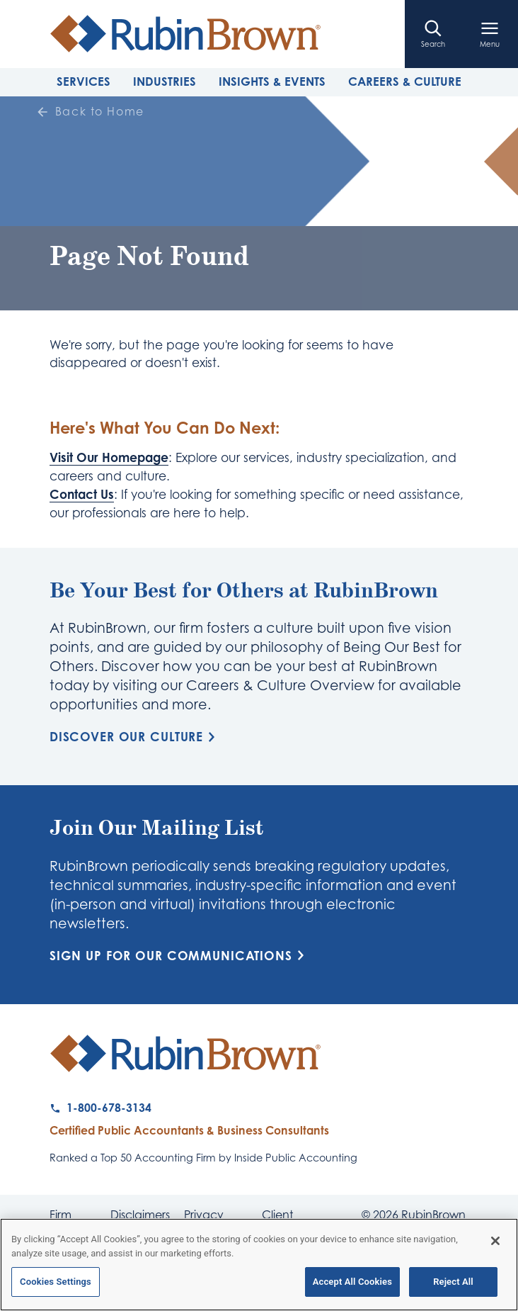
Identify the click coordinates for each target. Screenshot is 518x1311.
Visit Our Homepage (109, 457)
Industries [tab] (164, 81)
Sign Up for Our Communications (179, 956)
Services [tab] (83, 81)
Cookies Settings (55, 1283)
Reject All (453, 1283)
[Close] (495, 1242)
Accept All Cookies (352, 1283)
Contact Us (82, 494)
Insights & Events (272, 81)
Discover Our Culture (135, 737)
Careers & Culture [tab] (404, 81)
